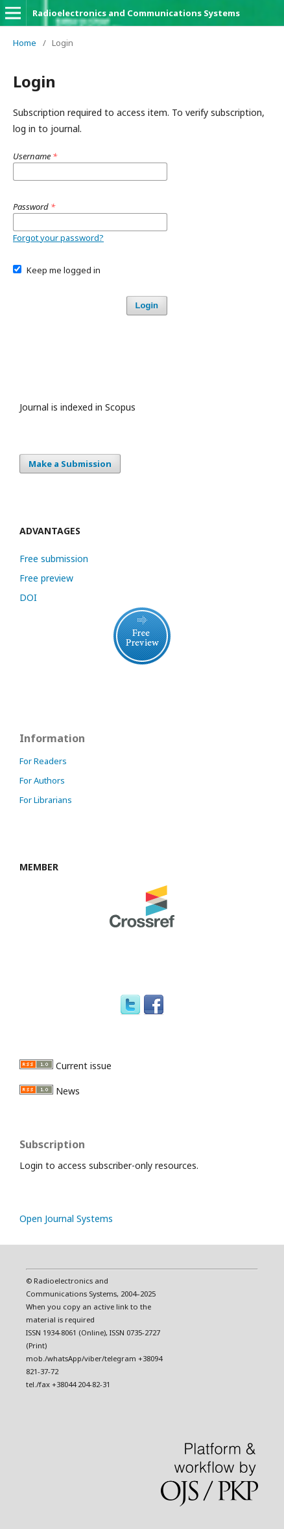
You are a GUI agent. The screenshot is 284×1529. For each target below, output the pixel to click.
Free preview (46, 578)
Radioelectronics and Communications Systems (136, 13)
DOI (28, 597)
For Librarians (45, 800)
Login (147, 305)
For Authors (42, 780)
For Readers (43, 761)
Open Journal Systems (66, 1218)
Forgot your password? (58, 238)
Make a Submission (70, 464)
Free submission (53, 558)
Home (24, 43)
